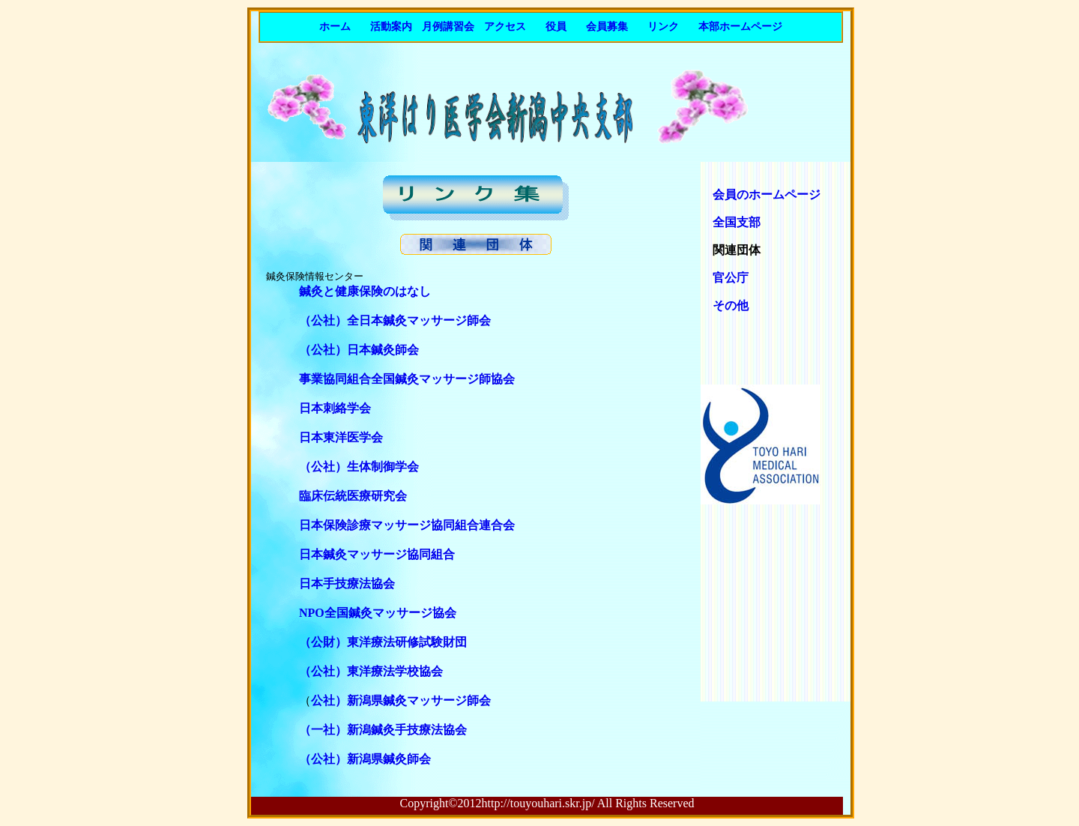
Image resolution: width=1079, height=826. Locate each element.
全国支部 (737, 222)
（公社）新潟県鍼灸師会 (359, 759)
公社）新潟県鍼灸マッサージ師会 (401, 700)
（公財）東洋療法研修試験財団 (383, 642)
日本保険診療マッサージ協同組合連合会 (407, 525)
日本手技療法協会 (347, 583)
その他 (731, 305)
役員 (555, 26)
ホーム (335, 26)
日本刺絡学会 (335, 408)
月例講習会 (448, 26)
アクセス (505, 26)
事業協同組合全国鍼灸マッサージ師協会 (407, 379)
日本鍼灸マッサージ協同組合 (377, 554)
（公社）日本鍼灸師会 (359, 349)
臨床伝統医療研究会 (353, 495)
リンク (663, 26)
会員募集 (607, 26)
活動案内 (391, 26)
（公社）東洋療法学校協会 (371, 671)
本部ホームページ (740, 26)
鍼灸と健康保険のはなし (365, 291)
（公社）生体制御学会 (359, 466)
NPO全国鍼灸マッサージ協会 (377, 612)
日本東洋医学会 (341, 437)
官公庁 (731, 277)
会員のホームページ (760, 194)
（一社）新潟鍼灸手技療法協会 (383, 729)
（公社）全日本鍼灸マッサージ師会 (395, 320)
